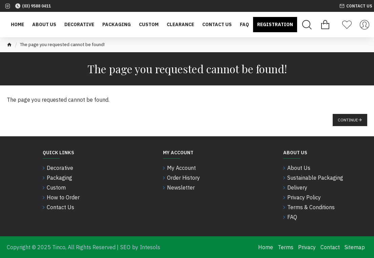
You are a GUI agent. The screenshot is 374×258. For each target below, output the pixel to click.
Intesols (150, 247)
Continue (348, 119)
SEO (125, 247)
